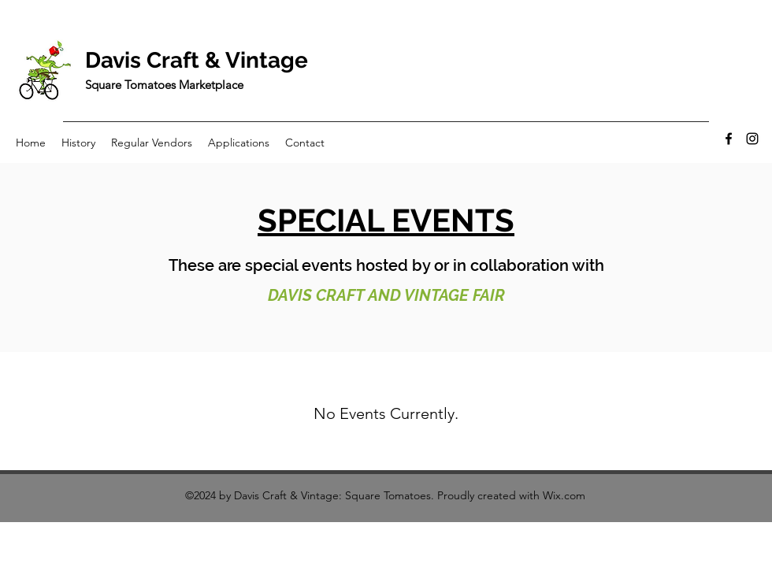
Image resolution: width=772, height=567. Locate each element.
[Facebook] (729, 138)
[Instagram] (752, 138)
